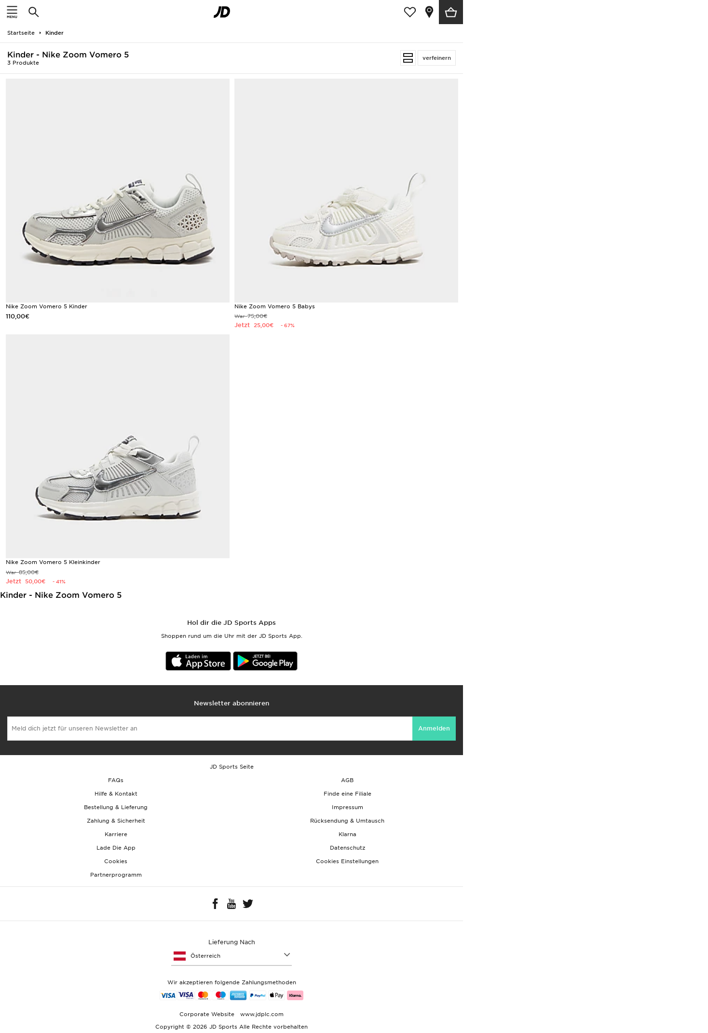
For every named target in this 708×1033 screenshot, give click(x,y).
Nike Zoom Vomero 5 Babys (274, 306)
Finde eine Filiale (347, 793)
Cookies (115, 861)
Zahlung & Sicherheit (116, 820)
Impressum (347, 807)
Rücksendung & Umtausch (347, 820)
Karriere (116, 834)
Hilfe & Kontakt (116, 793)
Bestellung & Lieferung (116, 807)
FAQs (115, 780)
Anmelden (434, 728)
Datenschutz (347, 847)
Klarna (347, 834)
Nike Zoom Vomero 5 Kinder (46, 306)
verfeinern (436, 58)
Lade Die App (116, 847)
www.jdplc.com (261, 1014)
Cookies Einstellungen (347, 861)
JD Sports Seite (232, 766)
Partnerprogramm (116, 874)
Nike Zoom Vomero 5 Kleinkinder (53, 562)
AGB (347, 780)
